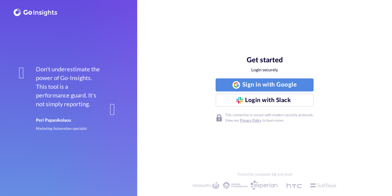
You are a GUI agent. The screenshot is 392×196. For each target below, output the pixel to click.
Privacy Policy (251, 120)
